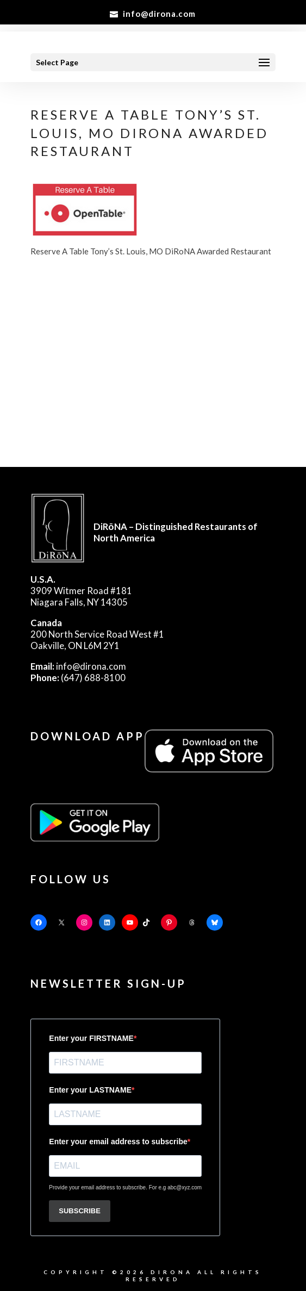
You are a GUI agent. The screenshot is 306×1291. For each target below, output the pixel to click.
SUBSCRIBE (80, 1211)
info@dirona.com (78, 666)
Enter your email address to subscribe (118, 1141)
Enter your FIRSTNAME (91, 1038)
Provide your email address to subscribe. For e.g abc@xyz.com (125, 1187)
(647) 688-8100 (78, 677)
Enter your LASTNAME (90, 1090)
